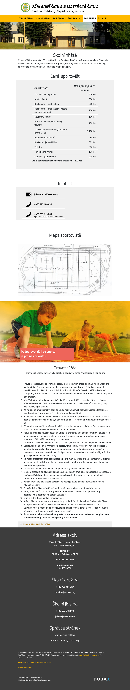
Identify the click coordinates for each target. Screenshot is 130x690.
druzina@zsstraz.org (65, 592)
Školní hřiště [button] (90, 18)
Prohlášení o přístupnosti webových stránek (34, 662)
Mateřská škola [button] (43, 18)
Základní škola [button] (26, 18)
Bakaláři (102, 18)
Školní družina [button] (74, 18)
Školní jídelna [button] (59, 18)
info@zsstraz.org (65, 565)
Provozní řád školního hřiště (36, 524)
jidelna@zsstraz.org (65, 616)
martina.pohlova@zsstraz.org (65, 640)
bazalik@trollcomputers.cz (89, 655)
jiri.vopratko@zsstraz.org (46, 194)
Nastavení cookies (25, 668)
